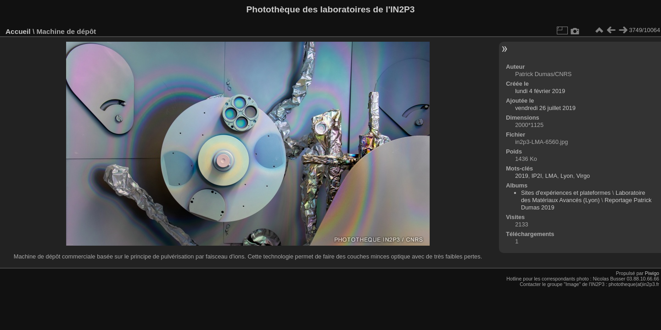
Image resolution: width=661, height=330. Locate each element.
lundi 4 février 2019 (540, 91)
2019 (521, 175)
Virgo (583, 175)
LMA (551, 175)
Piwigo (652, 273)
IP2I (537, 175)
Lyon (566, 175)
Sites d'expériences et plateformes (566, 192)
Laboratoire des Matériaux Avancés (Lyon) (583, 196)
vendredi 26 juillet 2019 (545, 107)
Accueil (18, 31)
